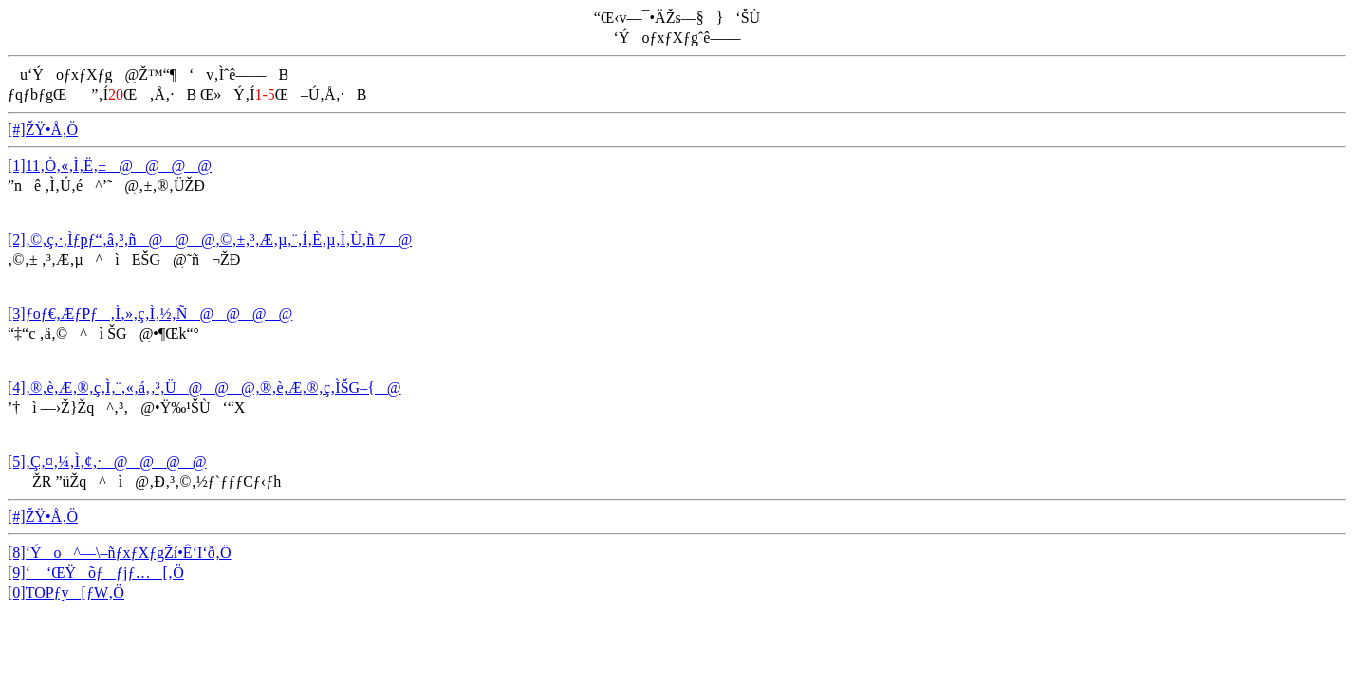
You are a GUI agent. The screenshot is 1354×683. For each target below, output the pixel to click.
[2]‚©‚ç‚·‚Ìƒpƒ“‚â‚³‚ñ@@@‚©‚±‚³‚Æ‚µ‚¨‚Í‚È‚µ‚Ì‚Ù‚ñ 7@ (210, 239)
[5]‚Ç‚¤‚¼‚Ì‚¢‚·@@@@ (107, 461)
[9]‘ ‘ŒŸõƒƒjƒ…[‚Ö (96, 572)
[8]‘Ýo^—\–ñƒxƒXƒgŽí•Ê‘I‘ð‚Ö (120, 553)
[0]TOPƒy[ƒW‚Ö (66, 592)
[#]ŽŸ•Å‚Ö (43, 129)
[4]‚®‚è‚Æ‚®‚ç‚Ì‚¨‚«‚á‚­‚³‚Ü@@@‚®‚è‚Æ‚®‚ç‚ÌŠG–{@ (204, 387)
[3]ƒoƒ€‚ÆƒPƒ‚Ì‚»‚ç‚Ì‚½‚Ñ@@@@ (150, 313)
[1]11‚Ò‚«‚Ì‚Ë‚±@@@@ (110, 165)
